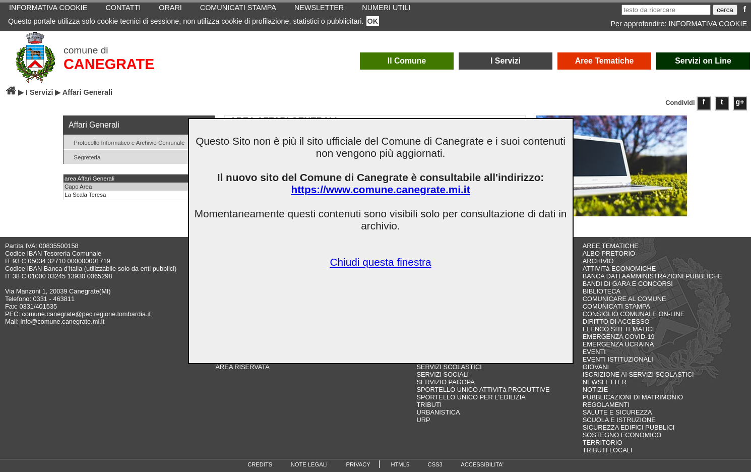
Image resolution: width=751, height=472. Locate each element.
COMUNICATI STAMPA (616, 306)
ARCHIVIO (598, 261)
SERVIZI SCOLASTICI (449, 367)
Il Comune (407, 60)
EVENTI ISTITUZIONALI (618, 359)
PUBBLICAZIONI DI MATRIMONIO (633, 397)
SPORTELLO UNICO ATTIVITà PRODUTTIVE (483, 389)
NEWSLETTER (605, 382)
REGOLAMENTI (606, 404)
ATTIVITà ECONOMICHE (619, 268)
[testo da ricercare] (666, 10)
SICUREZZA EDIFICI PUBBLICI (629, 427)
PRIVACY (358, 464)
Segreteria (83, 156)
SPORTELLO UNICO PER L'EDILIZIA (471, 397)
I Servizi (505, 60)
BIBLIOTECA (601, 291)
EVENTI (594, 352)
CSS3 (435, 464)
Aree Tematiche (604, 60)
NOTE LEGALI (309, 464)
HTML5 (400, 464)
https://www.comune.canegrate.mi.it (380, 189)
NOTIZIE (595, 389)
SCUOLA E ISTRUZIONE (619, 420)
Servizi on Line (703, 60)
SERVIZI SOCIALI (443, 374)
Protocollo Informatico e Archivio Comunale (125, 142)
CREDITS (259, 464)
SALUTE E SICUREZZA (617, 412)
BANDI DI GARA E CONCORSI (628, 283)
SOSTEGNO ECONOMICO (622, 435)
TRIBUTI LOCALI (608, 450)
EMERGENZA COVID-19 (619, 336)
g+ (740, 102)
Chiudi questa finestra (380, 262)
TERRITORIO (602, 442)
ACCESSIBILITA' (482, 464)
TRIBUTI (429, 404)
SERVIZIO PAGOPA (446, 382)
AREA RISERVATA (243, 367)
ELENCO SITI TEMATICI (618, 329)
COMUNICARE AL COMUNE (624, 299)
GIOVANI (596, 367)
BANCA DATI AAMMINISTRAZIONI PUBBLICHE (652, 276)
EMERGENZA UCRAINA (618, 344)
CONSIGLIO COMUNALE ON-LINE (634, 314)
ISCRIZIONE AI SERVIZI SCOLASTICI (638, 374)
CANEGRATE (109, 64)
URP (423, 420)
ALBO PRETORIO (609, 253)
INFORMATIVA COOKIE (708, 24)
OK (373, 21)
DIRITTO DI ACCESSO (616, 321)
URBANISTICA (438, 412)
